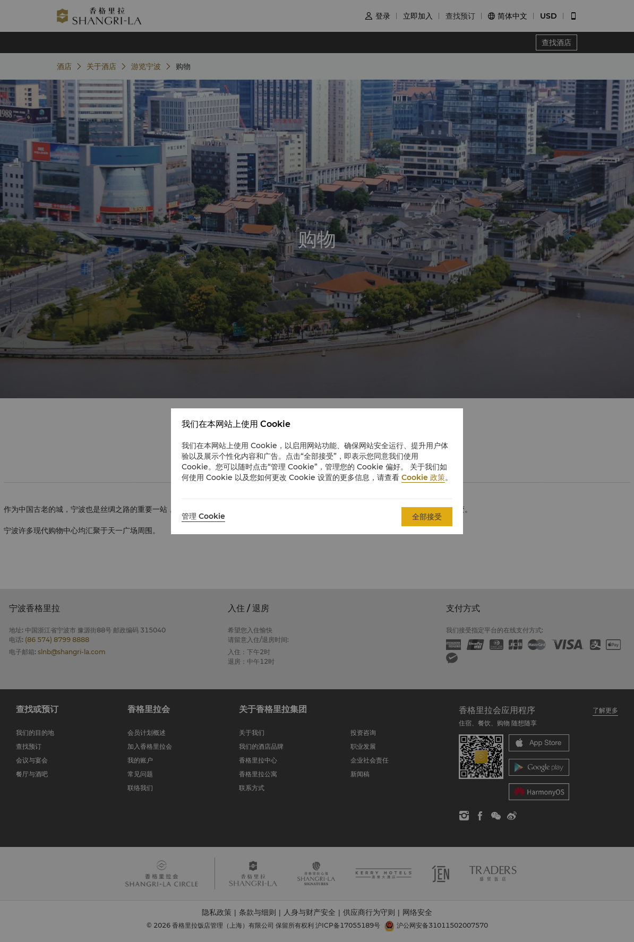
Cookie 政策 (423, 477)
